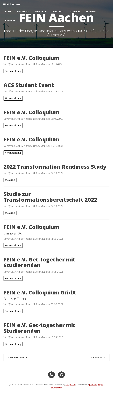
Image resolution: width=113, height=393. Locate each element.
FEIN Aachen (11, 4)
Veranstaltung (13, 71)
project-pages (96, 384)
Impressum (56, 387)
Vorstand (41, 11)
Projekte (58, 11)
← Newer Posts (17, 357)
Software (74, 11)
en (29, 20)
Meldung (10, 179)
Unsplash (70, 384)
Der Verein (23, 11)
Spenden (91, 11)
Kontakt (10, 20)
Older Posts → (96, 357)
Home (8, 11)
